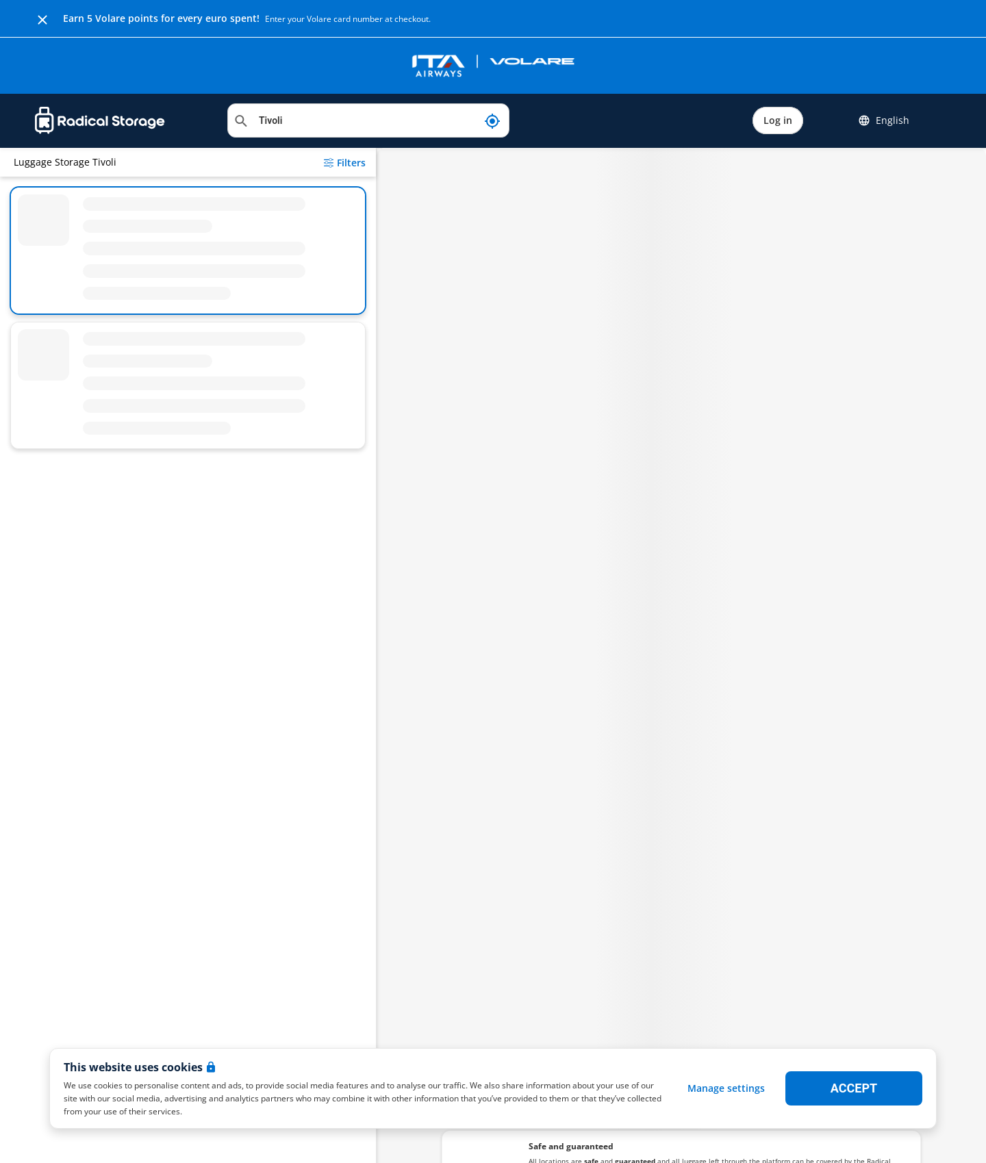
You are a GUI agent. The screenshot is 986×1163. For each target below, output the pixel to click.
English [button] (883, 120)
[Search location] (368, 120)
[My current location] (492, 120)
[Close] (42, 18)
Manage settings (726, 1088)
